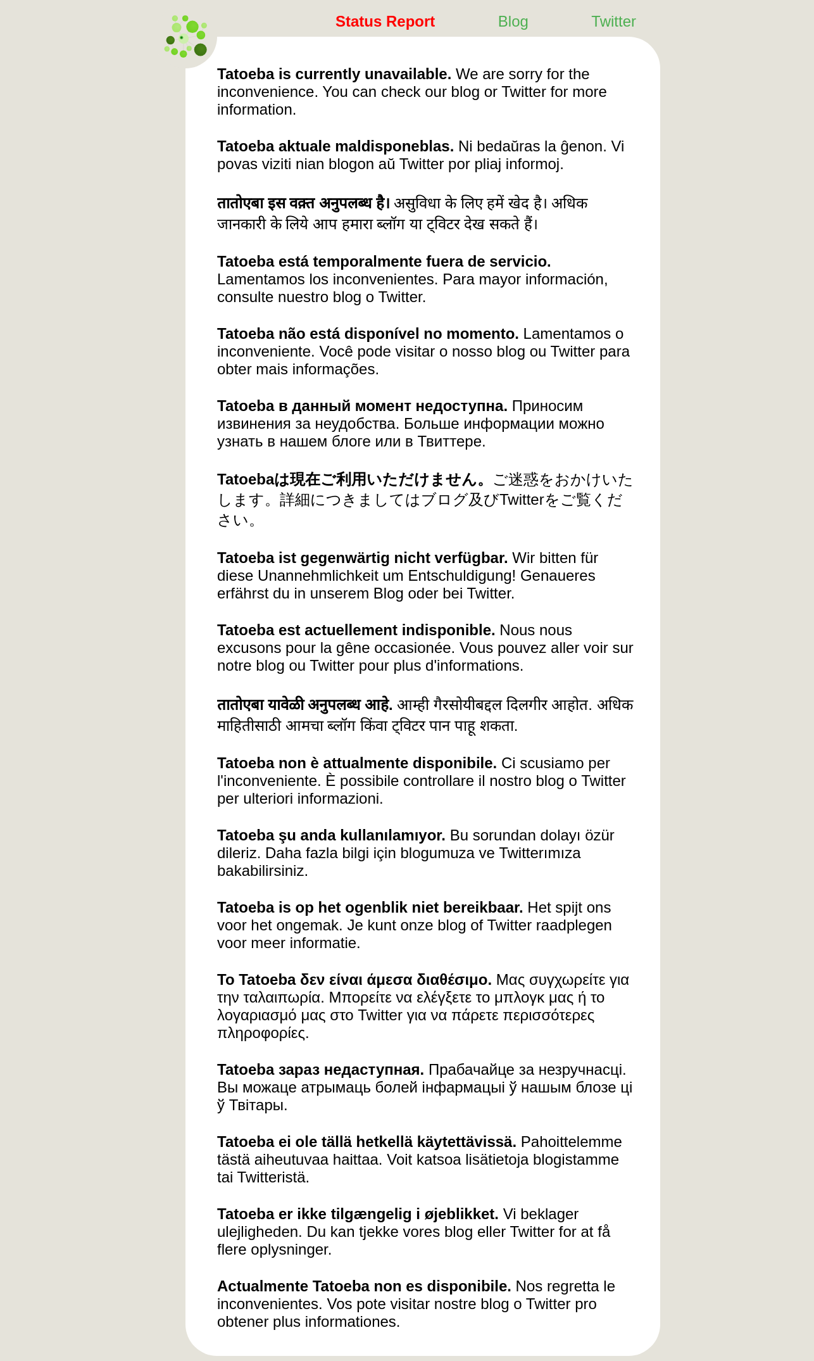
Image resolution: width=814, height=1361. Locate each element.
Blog (513, 21)
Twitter (613, 21)
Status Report (385, 21)
